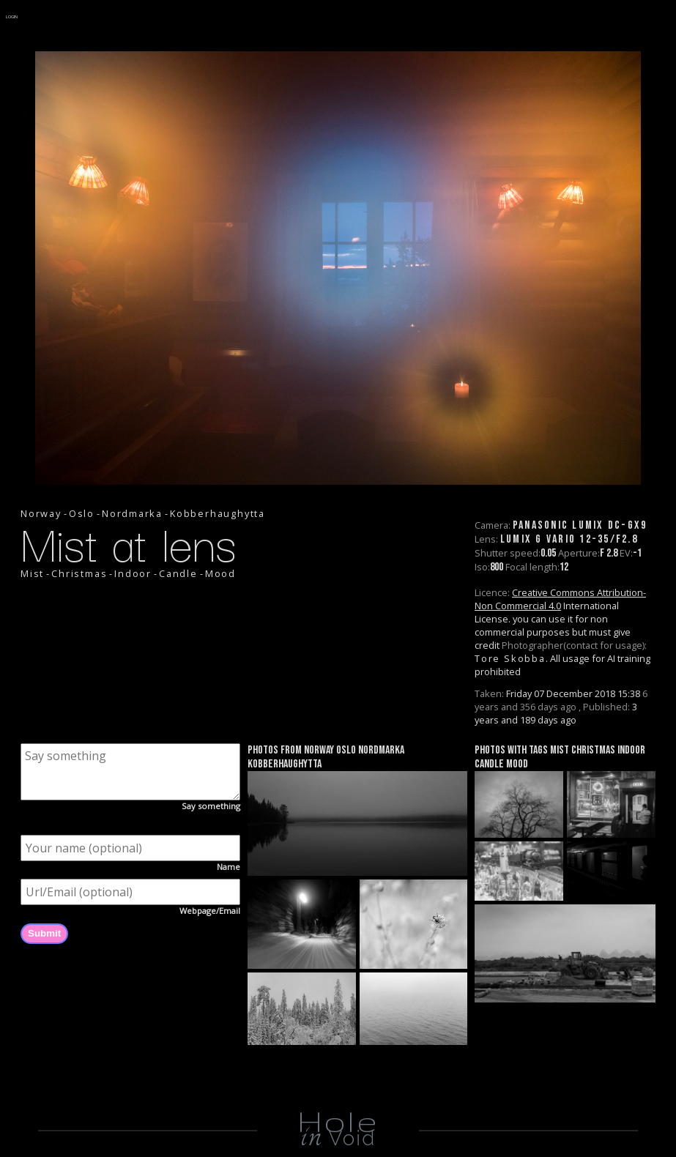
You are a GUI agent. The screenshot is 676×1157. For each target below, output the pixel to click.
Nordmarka (132, 513)
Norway (41, 513)
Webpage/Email (209, 910)
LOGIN (12, 17)
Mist (32, 573)
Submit (44, 933)
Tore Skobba (510, 658)
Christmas (79, 573)
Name (228, 866)
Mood (220, 573)
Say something (211, 805)
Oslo (81, 513)
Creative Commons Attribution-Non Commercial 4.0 (560, 599)
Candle (178, 573)
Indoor (133, 573)
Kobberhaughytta (217, 513)
